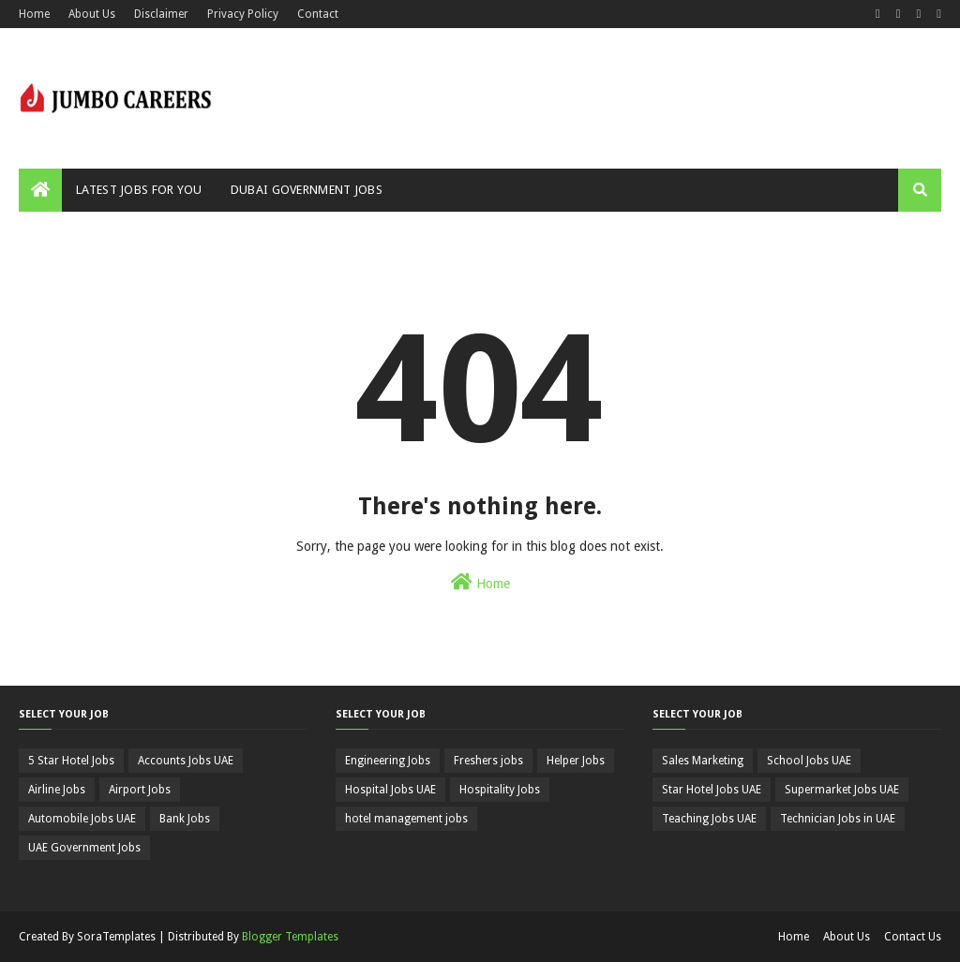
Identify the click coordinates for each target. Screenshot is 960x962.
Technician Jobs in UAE (837, 818)
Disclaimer (161, 14)
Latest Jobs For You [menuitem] (139, 190)
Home (34, 14)
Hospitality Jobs (499, 789)
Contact (317, 14)
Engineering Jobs (387, 760)
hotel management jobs (406, 818)
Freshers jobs (488, 760)
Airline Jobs (56, 789)
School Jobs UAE (809, 760)
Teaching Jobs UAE (709, 818)
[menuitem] (40, 190)
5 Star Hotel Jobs (71, 760)
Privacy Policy (242, 14)
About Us (91, 14)
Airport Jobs (140, 789)
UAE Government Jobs (84, 847)
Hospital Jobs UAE (390, 789)
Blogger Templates (290, 936)
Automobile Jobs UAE (82, 818)
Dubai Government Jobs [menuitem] (306, 190)
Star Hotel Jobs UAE (711, 789)
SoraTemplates (116, 936)
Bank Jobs (184, 818)
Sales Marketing (702, 760)
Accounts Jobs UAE (185, 760)
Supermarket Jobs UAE (842, 789)
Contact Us (912, 936)
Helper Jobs (576, 760)
